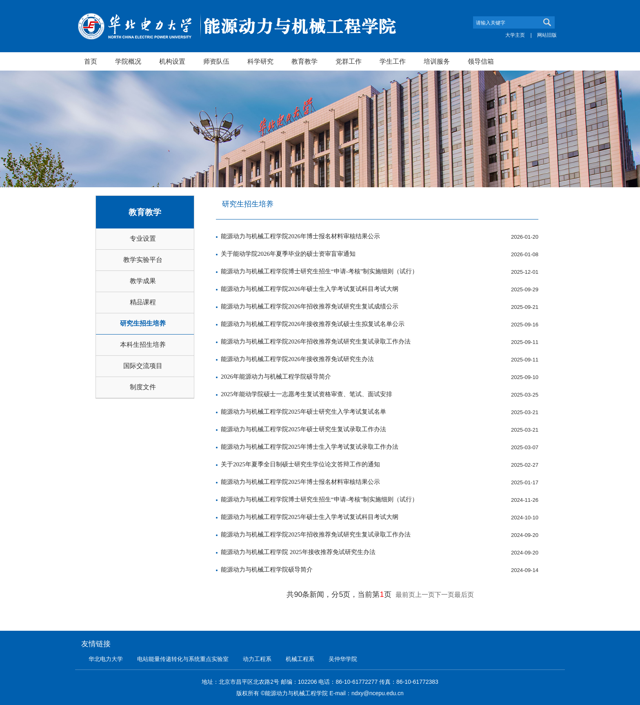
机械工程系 (300, 659)
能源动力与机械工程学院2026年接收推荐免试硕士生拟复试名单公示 (312, 324)
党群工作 (349, 61)
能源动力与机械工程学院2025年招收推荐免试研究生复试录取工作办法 (316, 534)
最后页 (464, 594)
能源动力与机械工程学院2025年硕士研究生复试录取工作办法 (303, 429)
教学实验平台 (142, 259)
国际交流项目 (142, 365)
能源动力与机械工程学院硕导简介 (267, 569)
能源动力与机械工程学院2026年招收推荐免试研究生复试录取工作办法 (316, 341)
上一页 (425, 594)
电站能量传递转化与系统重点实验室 (183, 659)
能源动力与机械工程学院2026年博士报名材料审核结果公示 (300, 236)
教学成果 (143, 280)
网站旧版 (547, 35)
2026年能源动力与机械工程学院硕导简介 (276, 376)
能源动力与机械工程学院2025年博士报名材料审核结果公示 (300, 482)
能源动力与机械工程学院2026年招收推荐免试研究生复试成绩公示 (309, 306)
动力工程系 (257, 659)
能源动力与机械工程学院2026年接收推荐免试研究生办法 (297, 359)
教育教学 (304, 61)
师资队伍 (216, 61)
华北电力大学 (106, 659)
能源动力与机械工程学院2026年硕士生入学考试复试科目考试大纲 (309, 289)
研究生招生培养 (143, 323)
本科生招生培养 (143, 344)
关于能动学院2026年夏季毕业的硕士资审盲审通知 (288, 254)
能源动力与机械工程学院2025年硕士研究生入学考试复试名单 (303, 411)
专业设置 (143, 238)
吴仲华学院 (343, 659)
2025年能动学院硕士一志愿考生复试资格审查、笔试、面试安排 (306, 394)
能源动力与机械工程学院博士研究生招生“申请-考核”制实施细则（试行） (319, 271)
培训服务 (437, 61)
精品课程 (143, 302)
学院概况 (128, 61)
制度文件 (143, 387)
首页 (90, 61)
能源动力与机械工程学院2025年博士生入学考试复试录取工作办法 (309, 446)
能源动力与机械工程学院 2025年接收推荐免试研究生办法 (298, 552)
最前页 (405, 594)
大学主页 (515, 35)
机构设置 (172, 61)
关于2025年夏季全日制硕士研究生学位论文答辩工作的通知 (300, 464)
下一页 (444, 594)
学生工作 (393, 61)
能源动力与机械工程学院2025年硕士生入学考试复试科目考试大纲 (309, 517)
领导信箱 (481, 61)
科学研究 (260, 61)
